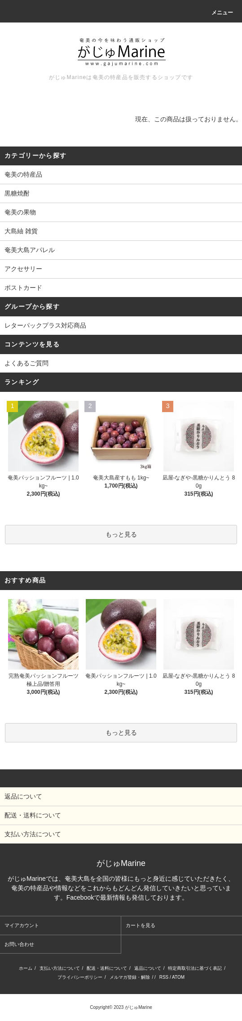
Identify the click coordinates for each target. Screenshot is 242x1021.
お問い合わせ (19, 944)
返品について (147, 968)
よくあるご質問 (26, 363)
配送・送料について (107, 968)
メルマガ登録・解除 (130, 977)
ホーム (25, 968)
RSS (164, 977)
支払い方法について (60, 968)
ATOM (178, 977)
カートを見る (140, 925)
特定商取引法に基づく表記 (195, 968)
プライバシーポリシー (79, 977)
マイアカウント (21, 925)
